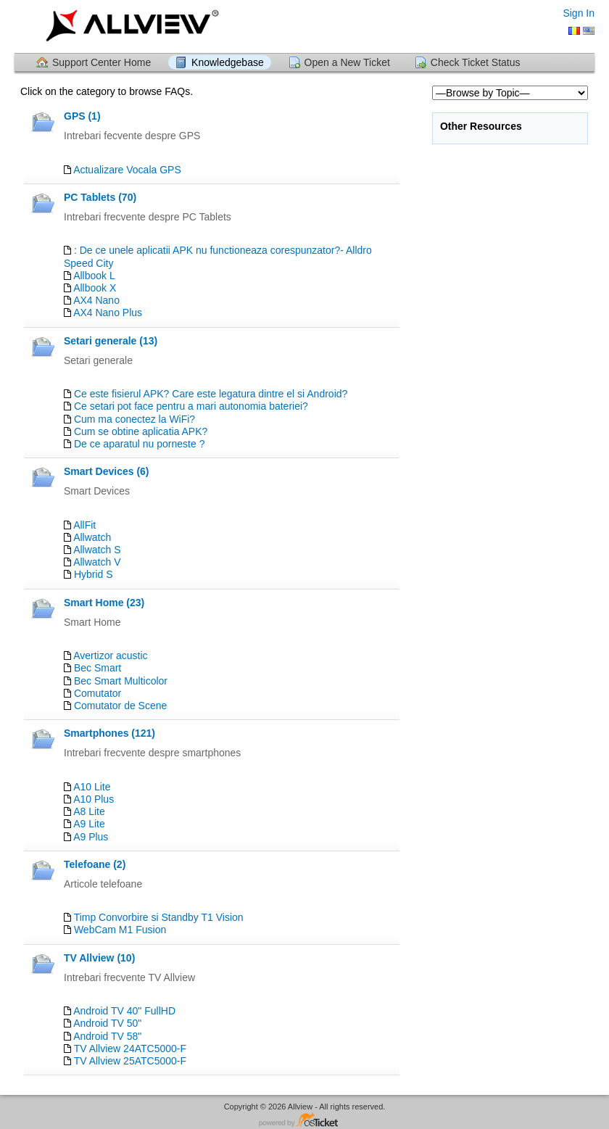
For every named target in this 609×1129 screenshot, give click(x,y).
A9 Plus (90, 837)
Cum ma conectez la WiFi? (134, 419)
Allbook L (94, 275)
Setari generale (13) (110, 341)
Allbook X (94, 288)
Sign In (578, 13)
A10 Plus (93, 799)
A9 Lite (89, 824)
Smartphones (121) (109, 733)
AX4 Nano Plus (107, 312)
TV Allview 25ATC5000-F (130, 1061)
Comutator (97, 693)
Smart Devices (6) (106, 471)
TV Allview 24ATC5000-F (130, 1048)
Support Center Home (101, 62)
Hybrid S (93, 574)
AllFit (84, 525)
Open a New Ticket (347, 62)
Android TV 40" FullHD (124, 1011)
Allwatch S (96, 549)
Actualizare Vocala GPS (127, 169)
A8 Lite (89, 811)
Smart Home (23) (104, 602)
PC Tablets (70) (100, 197)
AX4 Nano (96, 300)
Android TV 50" (107, 1023)
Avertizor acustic (110, 655)
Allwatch (92, 537)
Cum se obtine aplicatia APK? (140, 431)
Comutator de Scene (120, 705)
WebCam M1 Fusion (120, 929)
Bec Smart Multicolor (120, 681)
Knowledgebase (227, 62)
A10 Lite (91, 787)
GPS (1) (82, 116)
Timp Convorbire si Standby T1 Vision (159, 917)
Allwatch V (96, 562)
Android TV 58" (107, 1036)
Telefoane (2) (94, 864)
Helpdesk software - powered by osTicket (304, 1120)
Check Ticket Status (476, 62)
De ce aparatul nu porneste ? (139, 444)
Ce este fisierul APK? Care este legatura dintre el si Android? (210, 394)
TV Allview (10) (99, 958)
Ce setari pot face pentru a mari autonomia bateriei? (191, 406)
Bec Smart (97, 668)
